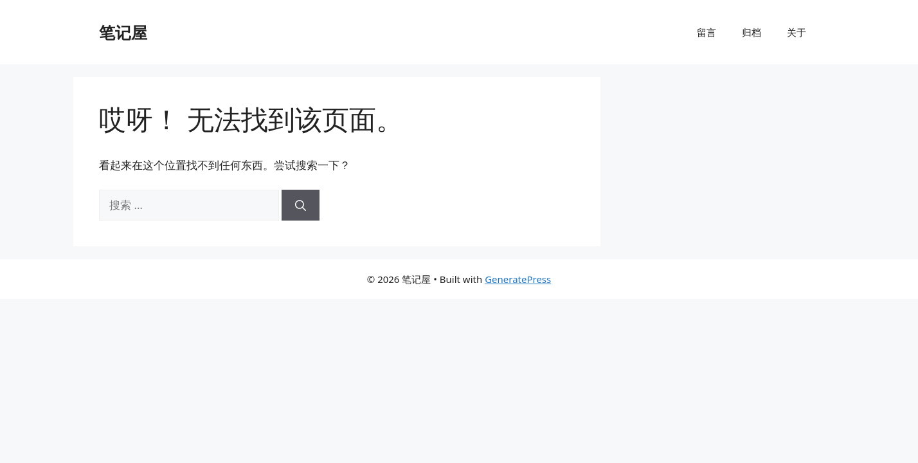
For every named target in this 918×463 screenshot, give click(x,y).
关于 (796, 32)
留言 (706, 32)
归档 (751, 32)
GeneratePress (518, 279)
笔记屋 (123, 32)
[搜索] (301, 205)
